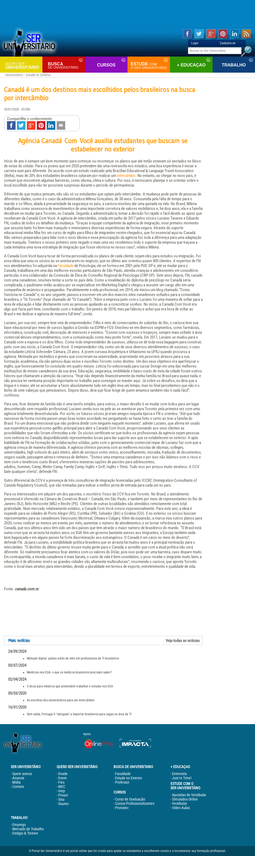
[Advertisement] (127, 13)
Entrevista (179, 774)
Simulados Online (185, 799)
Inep (61, 791)
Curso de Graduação (130, 799)
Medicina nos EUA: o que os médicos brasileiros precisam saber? (69, 672)
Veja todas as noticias (183, 640)
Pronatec (122, 808)
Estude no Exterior (38, 75)
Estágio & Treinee (25, 833)
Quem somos (22, 774)
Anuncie (18, 778)
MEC (61, 786)
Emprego (19, 824)
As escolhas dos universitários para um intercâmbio (60, 700)
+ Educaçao (191, 65)
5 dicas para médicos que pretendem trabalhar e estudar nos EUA (70, 686)
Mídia (16, 782)
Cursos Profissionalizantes (134, 803)
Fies (61, 782)
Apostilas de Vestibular (189, 795)
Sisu (61, 799)
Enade (63, 774)
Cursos (106, 65)
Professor (122, 782)
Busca (65, 65)
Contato (18, 786)
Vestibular (179, 803)
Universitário (23, 65)
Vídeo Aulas (181, 808)
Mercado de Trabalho (28, 829)
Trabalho (234, 65)
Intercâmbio (126, 175)
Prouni (63, 795)
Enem (62, 778)
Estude (150, 66)
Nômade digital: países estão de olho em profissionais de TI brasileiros (73, 658)
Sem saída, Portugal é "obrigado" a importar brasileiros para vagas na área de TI (79, 714)
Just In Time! (181, 778)
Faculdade (66, 265)
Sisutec (63, 804)
